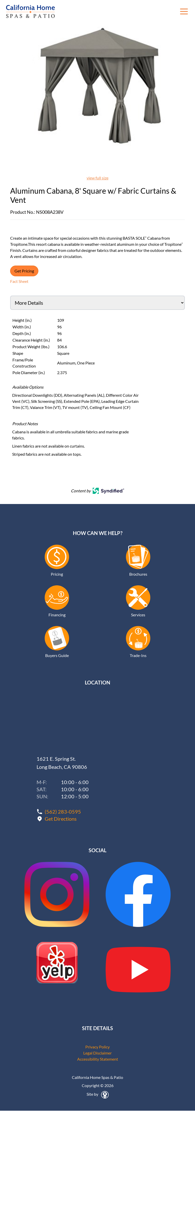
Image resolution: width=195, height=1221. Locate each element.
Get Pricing (24, 270)
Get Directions (61, 819)
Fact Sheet (19, 281)
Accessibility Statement (97, 1059)
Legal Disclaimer (97, 1052)
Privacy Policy (97, 1046)
